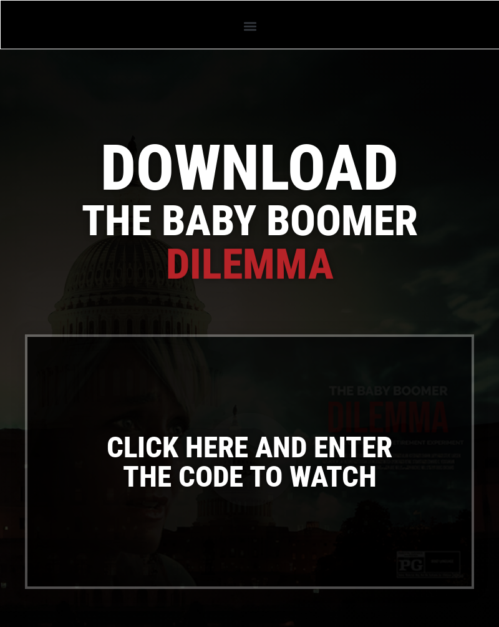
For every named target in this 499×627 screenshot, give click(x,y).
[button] (250, 26)
